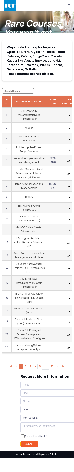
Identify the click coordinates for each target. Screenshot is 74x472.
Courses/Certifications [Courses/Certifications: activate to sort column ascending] (29, 101)
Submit (29, 444)
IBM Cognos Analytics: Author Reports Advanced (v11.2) (29, 242)
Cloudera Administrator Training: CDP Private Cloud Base (29, 268)
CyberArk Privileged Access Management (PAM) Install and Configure (29, 334)
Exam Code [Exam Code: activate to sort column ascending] (53, 101)
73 (52, 366)
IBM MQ (29, 196)
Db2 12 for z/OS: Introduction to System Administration (29, 282)
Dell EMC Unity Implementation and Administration (29, 114)
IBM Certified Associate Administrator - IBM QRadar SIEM (29, 297)
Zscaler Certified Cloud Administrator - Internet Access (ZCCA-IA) (29, 173)
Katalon (29, 127)
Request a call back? (36, 436)
